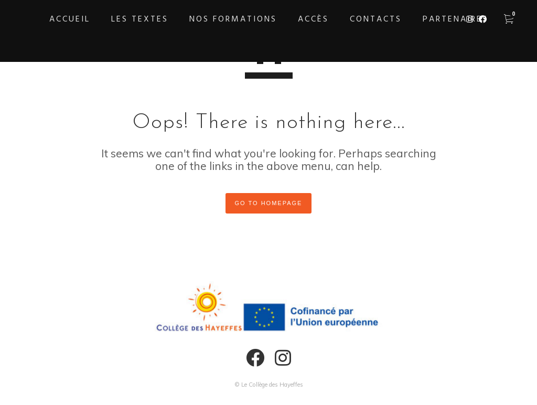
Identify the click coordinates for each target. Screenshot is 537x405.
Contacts (376, 19)
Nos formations (233, 19)
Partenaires (455, 19)
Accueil (69, 19)
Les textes (139, 19)
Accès (313, 19)
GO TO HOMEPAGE (269, 203)
